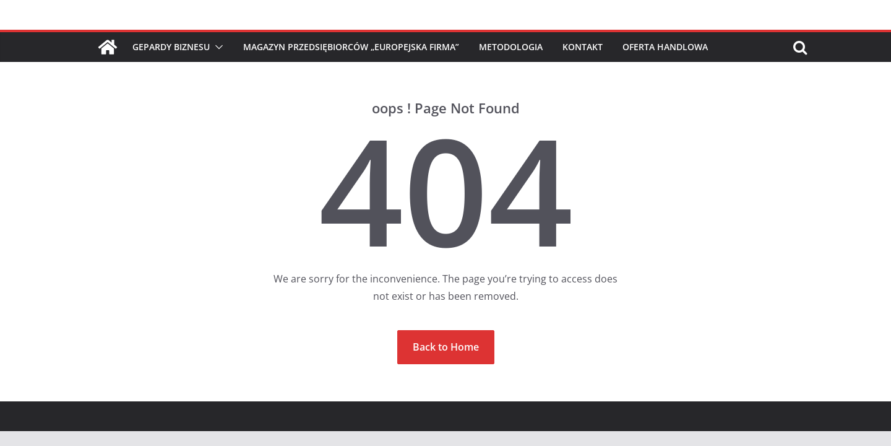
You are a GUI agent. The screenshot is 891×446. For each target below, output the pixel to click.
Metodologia (511, 47)
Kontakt (582, 47)
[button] (216, 47)
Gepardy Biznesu (171, 47)
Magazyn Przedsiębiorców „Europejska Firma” (351, 47)
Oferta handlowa (665, 47)
